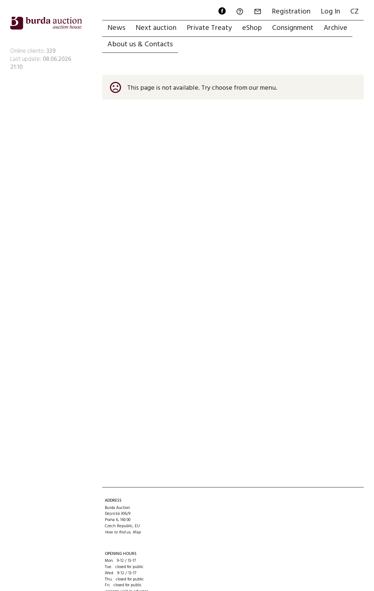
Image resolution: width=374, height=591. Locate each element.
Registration (291, 12)
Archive (335, 28)
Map (137, 532)
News (116, 28)
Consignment (292, 28)
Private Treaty (209, 28)
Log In (330, 12)
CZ (354, 12)
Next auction (156, 28)
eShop (252, 28)
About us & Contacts (140, 44)
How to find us (117, 532)
